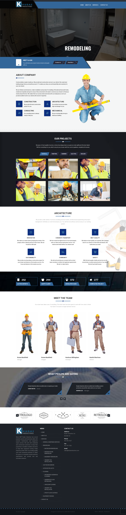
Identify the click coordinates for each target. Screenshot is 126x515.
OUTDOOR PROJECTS (48, 468)
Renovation (31, 238)
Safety (95, 257)
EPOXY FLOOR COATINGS (51, 492)
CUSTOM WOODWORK (48, 465)
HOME (82, 5)
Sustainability (31, 257)
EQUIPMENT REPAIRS (48, 496)
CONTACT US (104, 5)
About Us (101, 511)
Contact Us (107, 511)
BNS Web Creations (70, 511)
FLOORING (45, 471)
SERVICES (95, 5)
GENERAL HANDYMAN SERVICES (51, 442)
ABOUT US (88, 5)
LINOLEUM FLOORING (50, 484)
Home (96, 511)
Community (63, 257)
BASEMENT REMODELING (51, 456)
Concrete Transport (63, 238)
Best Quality (95, 238)
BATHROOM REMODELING (51, 448)
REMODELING (46, 445)
